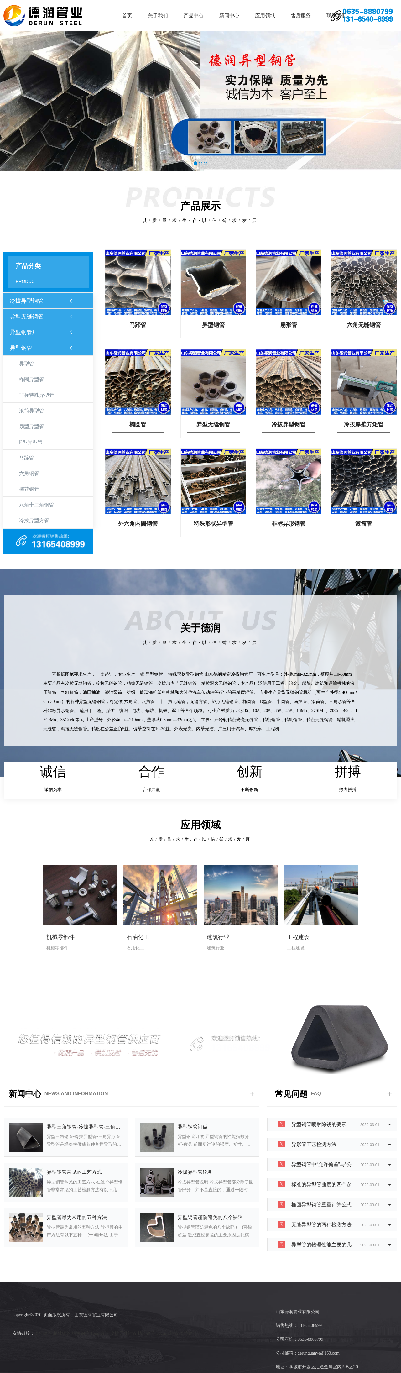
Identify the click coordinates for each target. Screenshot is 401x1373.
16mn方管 (100, 1333)
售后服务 (301, 15)
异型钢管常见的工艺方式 (74, 1172)
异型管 (26, 363)
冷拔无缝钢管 (123, 1333)
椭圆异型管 (31, 379)
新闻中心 (229, 15)
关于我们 (158, 15)
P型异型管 (31, 442)
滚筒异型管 (31, 410)
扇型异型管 (31, 426)
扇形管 (288, 325)
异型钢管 (21, 348)
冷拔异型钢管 (27, 301)
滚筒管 (363, 524)
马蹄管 (26, 457)
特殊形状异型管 (213, 524)
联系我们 (336, 15)
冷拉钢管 (188, 1333)
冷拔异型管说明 (195, 1172)
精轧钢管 (62, 1333)
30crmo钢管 (167, 1333)
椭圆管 (137, 424)
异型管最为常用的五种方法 (77, 1217)
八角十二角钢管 (36, 504)
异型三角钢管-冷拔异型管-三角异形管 (85, 1126)
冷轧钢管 (43, 1333)
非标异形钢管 (288, 524)
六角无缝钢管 (364, 325)
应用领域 (265, 15)
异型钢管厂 (24, 332)
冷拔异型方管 (34, 520)
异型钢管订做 (193, 1126)
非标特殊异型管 (36, 395)
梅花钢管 (29, 489)
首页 (127, 15)
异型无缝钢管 (27, 316)
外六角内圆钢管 (138, 524)
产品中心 (194, 15)
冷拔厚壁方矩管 (363, 424)
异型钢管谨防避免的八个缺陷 (210, 1217)
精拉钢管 (80, 1333)
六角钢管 (29, 473)
